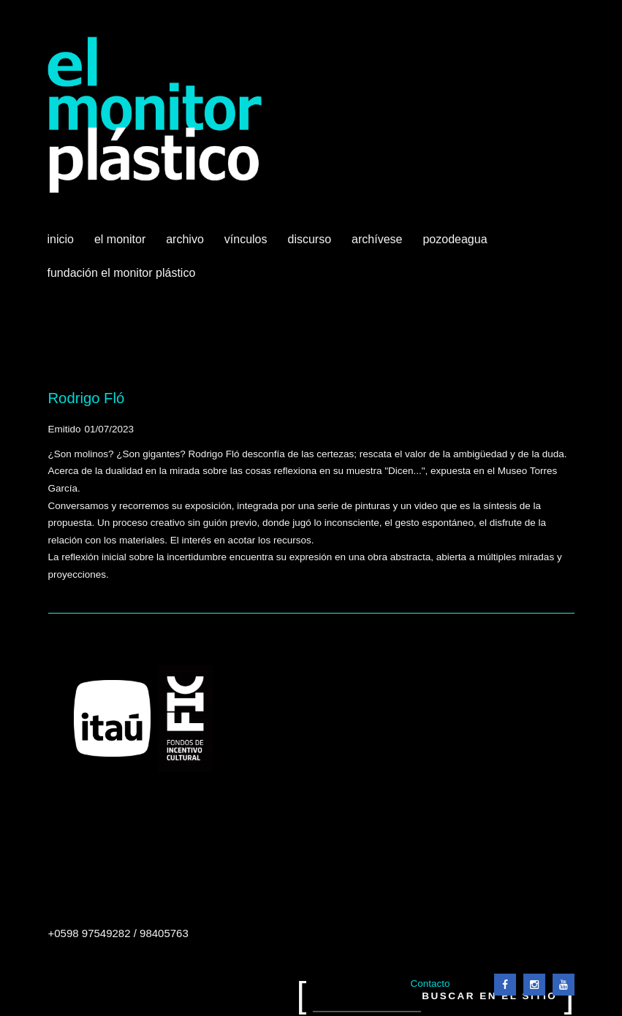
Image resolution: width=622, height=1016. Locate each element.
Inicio (61, 239)
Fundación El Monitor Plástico (122, 273)
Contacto (430, 983)
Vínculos (247, 244)
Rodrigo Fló (86, 398)
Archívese (377, 239)
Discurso (310, 239)
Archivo (186, 244)
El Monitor (121, 244)
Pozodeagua (456, 244)
